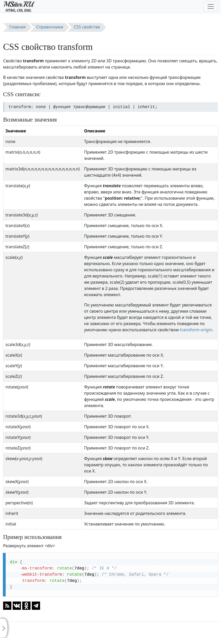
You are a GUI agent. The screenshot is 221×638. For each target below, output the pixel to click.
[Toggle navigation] (210, 6)
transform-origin (196, 330)
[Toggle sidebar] (4, 628)
